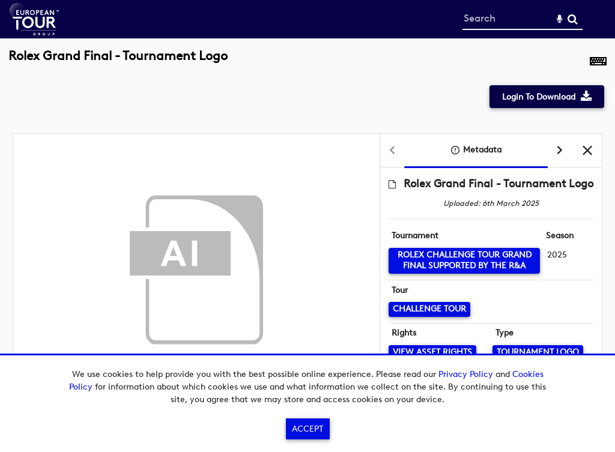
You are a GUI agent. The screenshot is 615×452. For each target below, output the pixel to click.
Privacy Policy (465, 374)
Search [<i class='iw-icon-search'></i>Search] (573, 19)
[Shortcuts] (598, 62)
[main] (307, 228)
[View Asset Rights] (432, 352)
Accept (307, 429)
